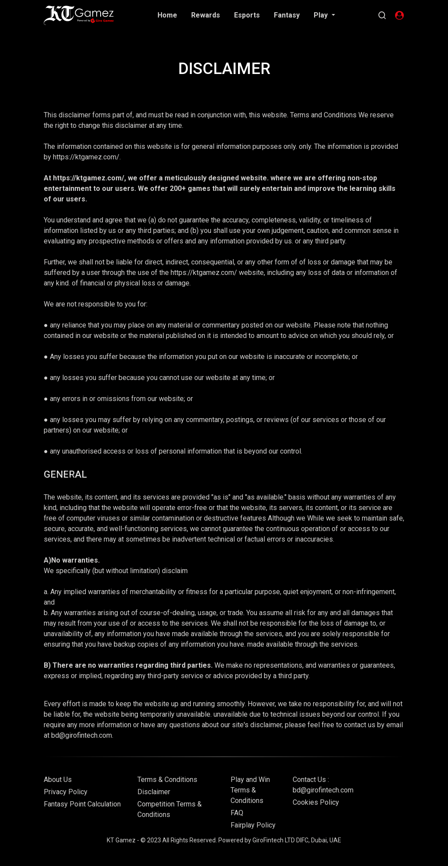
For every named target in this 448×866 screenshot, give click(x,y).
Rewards (205, 15)
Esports (247, 15)
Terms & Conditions (167, 779)
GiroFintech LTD (273, 840)
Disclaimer (153, 792)
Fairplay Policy (253, 825)
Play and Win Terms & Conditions (250, 790)
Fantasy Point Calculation (82, 804)
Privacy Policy (66, 792)
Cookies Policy (316, 802)
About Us (58, 779)
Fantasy (287, 15)
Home (167, 15)
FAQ (237, 813)
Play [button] (321, 15)
